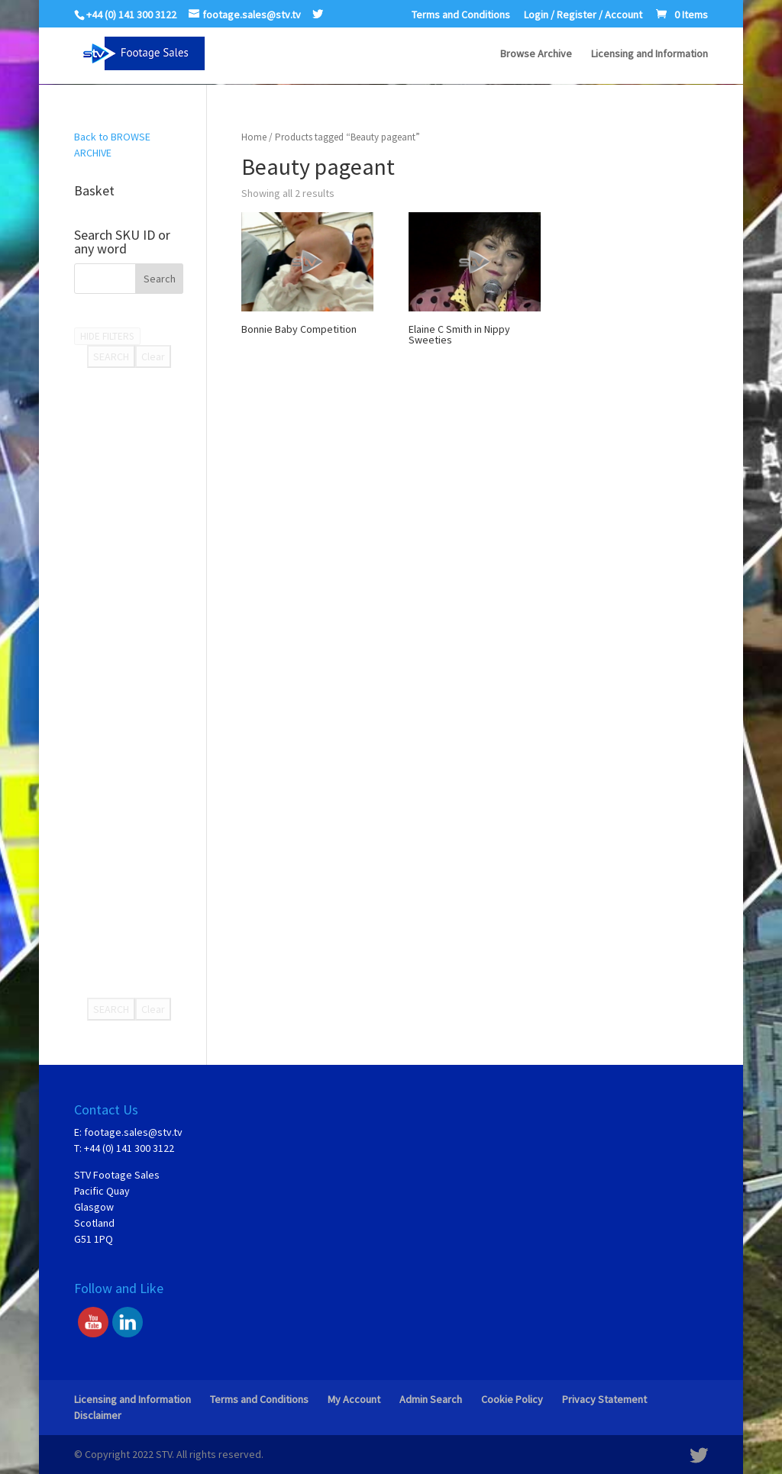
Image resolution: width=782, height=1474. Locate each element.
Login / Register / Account (583, 15)
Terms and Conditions (461, 15)
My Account (354, 1399)
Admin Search (430, 1399)
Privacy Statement (604, 1399)
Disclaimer (97, 1415)
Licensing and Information (649, 54)
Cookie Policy (512, 1399)
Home (254, 137)
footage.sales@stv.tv (133, 1132)
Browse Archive (536, 54)
